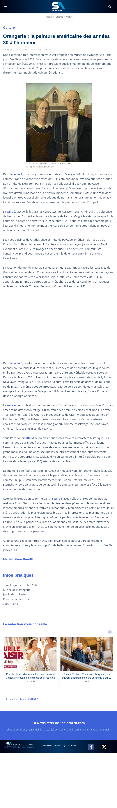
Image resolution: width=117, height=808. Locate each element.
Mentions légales (62, 747)
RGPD (75, 747)
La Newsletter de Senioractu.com (58, 724)
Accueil (49, 17)
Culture (69, 17)
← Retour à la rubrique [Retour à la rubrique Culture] (20, 700)
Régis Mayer (13, 49)
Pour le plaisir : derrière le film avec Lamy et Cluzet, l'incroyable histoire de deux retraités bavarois (30, 677)
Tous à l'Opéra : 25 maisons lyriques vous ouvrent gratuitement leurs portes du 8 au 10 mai (87, 677)
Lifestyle (59, 17)
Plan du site (46, 747)
